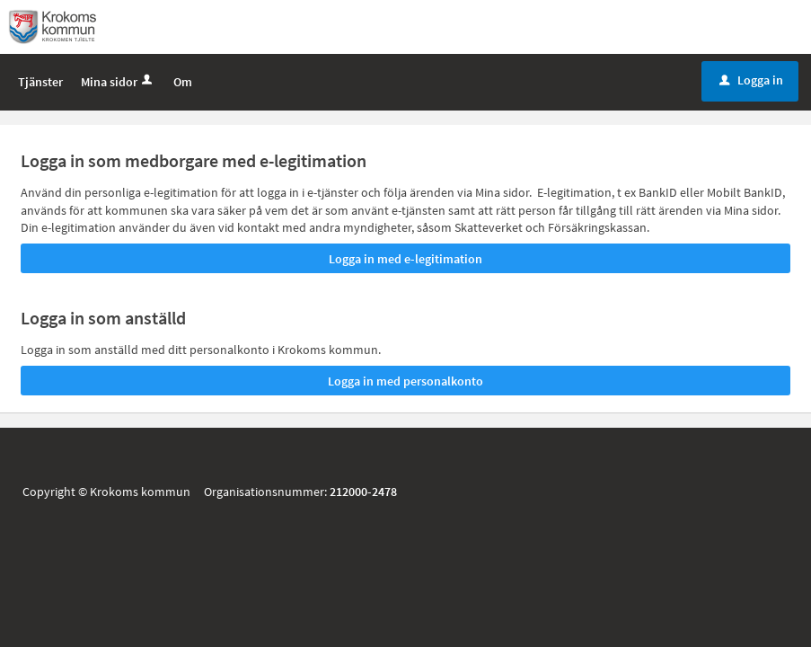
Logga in (751, 80)
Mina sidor (118, 82)
